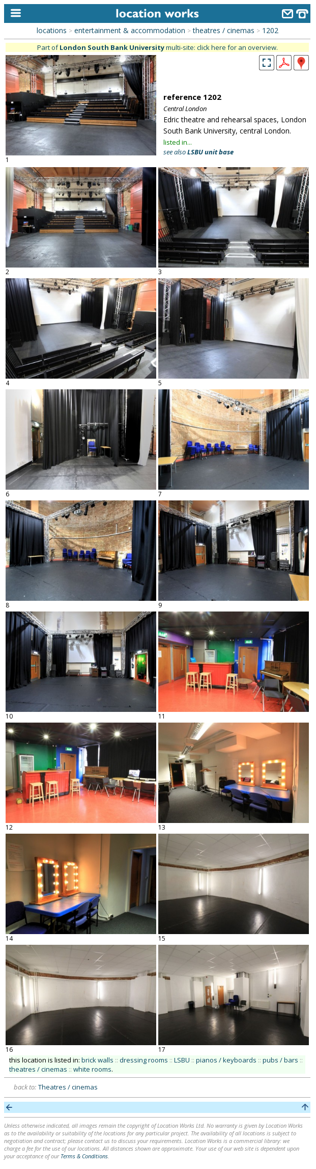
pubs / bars (280, 1060)
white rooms (92, 1069)
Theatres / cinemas (68, 1087)
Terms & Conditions (84, 1156)
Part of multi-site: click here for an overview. (157, 47)
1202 (270, 30)
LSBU (182, 1060)
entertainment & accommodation (129, 30)
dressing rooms (144, 1060)
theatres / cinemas (223, 30)
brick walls (97, 1060)
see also (198, 151)
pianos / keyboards (226, 1060)
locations (52, 30)
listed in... (177, 142)
